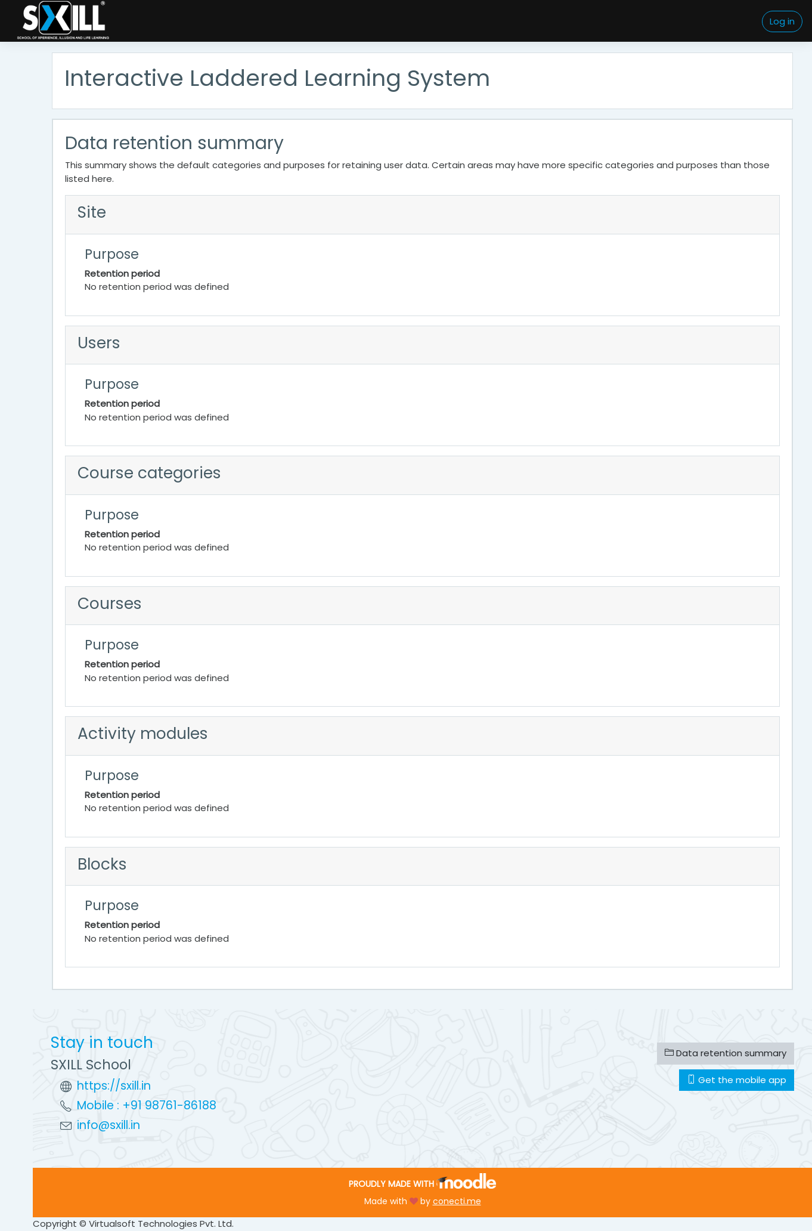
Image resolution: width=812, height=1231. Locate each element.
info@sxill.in (108, 1125)
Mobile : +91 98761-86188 (146, 1105)
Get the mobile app (736, 1080)
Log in (782, 21)
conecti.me (457, 1201)
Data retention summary (725, 1053)
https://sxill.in (114, 1086)
